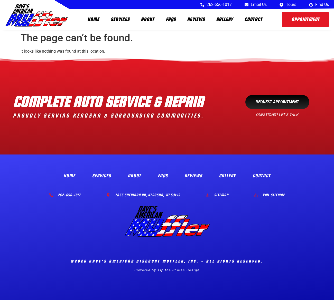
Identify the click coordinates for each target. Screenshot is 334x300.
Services (119, 19)
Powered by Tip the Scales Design (167, 270)
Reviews (196, 19)
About (147, 19)
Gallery (224, 19)
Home (93, 19)
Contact (253, 19)
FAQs (171, 19)
